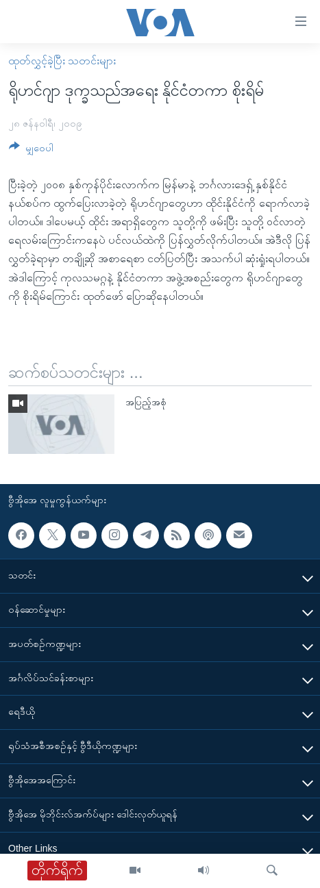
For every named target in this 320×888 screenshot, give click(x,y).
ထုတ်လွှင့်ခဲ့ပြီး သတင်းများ (62, 60)
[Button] (31, 150)
